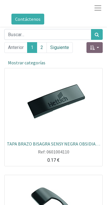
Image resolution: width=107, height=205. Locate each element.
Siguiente (59, 47)
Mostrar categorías (26, 62)
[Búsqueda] (97, 34)
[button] (94, 47)
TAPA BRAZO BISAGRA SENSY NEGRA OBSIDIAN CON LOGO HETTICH (53, 143)
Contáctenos (28, 19)
